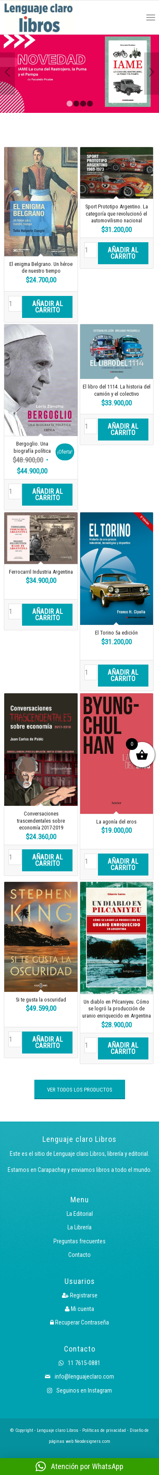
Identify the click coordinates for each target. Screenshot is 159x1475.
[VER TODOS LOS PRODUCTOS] (79, 1090)
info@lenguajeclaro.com (79, 1376)
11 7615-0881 (79, 1363)
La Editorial (80, 1213)
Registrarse (80, 1295)
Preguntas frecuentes (79, 1241)
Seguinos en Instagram (79, 1390)
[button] (79, 1466)
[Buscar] (132, 17)
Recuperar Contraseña (79, 1322)
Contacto (79, 1254)
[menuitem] (132, 17)
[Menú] (150, 17)
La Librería (79, 1227)
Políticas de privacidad (104, 1430)
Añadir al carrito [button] (47, 307)
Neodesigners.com (92, 1441)
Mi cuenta (79, 1308)
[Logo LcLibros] (49, 17)
